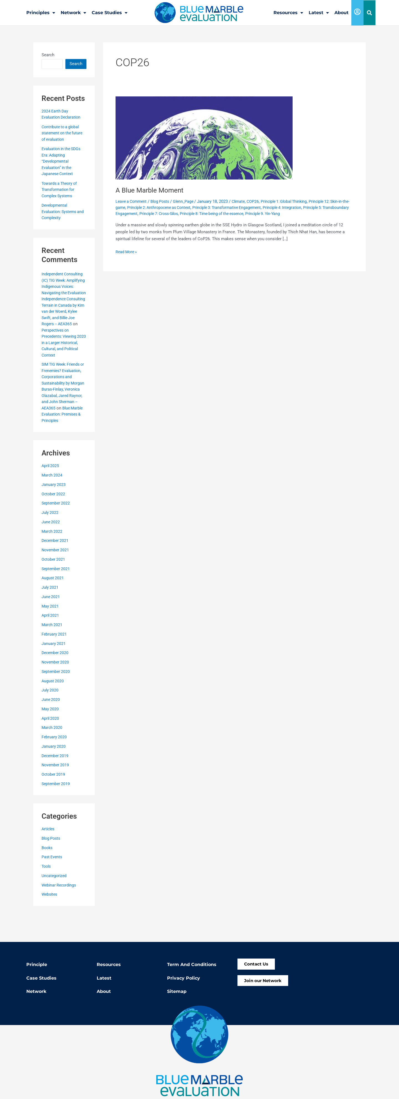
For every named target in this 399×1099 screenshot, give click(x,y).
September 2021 (56, 593)
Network (73, 13)
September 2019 (56, 808)
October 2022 (54, 518)
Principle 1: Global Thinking (293, 201)
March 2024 (52, 499)
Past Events (52, 881)
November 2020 (56, 686)
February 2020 (54, 761)
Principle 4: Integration (306, 207)
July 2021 (50, 611)
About (341, 12)
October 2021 (54, 583)
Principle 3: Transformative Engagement (246, 207)
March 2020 (52, 752)
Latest (319, 13)
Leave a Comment (132, 201)
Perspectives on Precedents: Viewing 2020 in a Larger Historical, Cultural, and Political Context (63, 355)
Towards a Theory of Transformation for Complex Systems (61, 189)
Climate (244, 201)
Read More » (127, 251)
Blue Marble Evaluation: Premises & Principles (63, 439)
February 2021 (54, 658)
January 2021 (54, 668)
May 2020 (50, 733)
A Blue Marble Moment (152, 190)
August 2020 (53, 705)
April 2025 (51, 490)
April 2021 (51, 639)
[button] (369, 12)
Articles (49, 853)
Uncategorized (55, 900)
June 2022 (51, 546)
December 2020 (56, 677)
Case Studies (109, 13)
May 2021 (50, 630)
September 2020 (56, 696)
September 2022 (56, 527)
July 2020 (50, 714)
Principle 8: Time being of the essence (249, 213)
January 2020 (54, 770)
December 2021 (56, 565)
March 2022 (52, 556)
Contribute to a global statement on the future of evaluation (63, 133)
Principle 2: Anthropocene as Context (173, 207)
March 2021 (52, 649)
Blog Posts (52, 862)
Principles (40, 13)
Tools (47, 890)
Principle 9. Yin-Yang (305, 213)
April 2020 (51, 743)
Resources (288, 13)
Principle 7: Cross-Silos (190, 213)
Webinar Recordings (60, 909)
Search (48, 54)
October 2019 (54, 798)
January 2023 (54, 509)
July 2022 (50, 537)
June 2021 (51, 621)
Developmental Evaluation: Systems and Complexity (60, 211)
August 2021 (53, 602)
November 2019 (56, 789)
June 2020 (51, 724)
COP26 (260, 201)
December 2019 (56, 780)
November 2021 (56, 574)
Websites (50, 918)
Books (47, 872)
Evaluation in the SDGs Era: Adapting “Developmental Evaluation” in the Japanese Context (63, 161)
